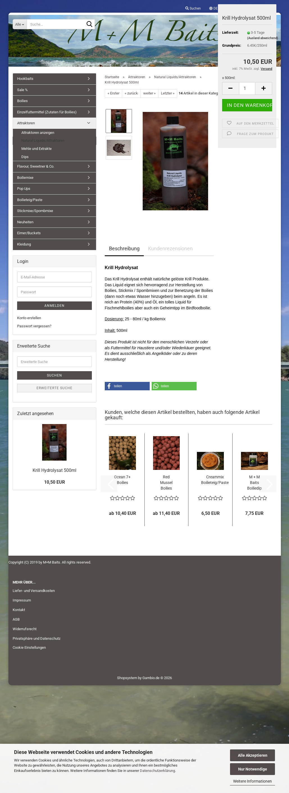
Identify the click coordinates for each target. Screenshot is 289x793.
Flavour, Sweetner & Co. (35, 166)
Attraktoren (26, 123)
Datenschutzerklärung (157, 771)
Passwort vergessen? (34, 326)
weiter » (149, 93)
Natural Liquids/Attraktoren (42, 140)
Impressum (22, 600)
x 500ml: (228, 78)
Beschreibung (124, 248)
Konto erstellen (29, 318)
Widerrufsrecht (25, 629)
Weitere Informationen (252, 781)
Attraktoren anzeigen (37, 132)
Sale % (22, 90)
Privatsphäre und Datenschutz (36, 638)
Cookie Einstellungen (29, 647)
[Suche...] (20, 24)
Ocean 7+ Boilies (122, 480)
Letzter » (167, 93)
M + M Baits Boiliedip (254, 482)
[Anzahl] (247, 88)
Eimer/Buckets (29, 233)
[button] (213, 8)
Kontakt (19, 610)
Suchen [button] (193, 8)
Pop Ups (23, 188)
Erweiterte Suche (54, 388)
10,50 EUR (54, 482)
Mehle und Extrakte (36, 149)
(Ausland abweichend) (262, 38)
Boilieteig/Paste (29, 200)
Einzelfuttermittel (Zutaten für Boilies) (47, 112)
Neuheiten (25, 222)
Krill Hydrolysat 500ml (54, 470)
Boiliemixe (25, 177)
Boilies (22, 101)
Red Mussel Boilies (166, 482)
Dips (25, 157)
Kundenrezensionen (170, 248)
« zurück (131, 93)
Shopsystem (127, 678)
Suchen (54, 375)
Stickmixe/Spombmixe (35, 211)
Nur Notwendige (252, 769)
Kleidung (24, 244)
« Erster (113, 93)
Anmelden (54, 306)
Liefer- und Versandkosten (34, 591)
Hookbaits (25, 78)
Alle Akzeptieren (252, 755)
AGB (16, 619)
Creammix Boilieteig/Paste (215, 480)
